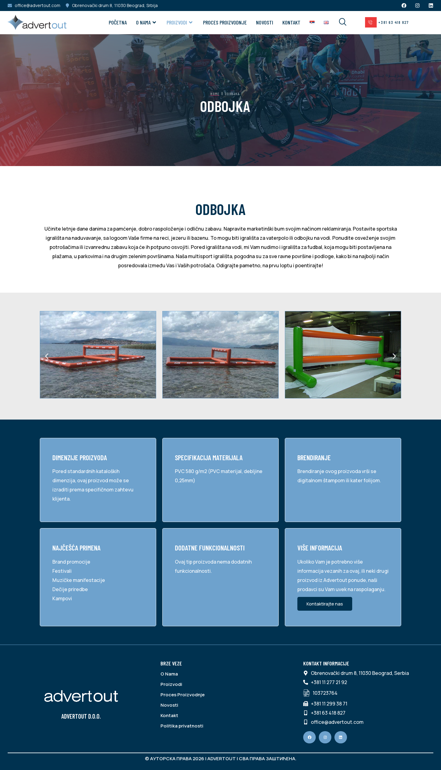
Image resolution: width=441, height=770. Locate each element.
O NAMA (146, 22)
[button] (47, 356)
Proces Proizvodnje (225, 22)
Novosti (264, 22)
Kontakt (291, 22)
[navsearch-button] (338, 22)
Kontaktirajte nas (325, 604)
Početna (118, 22)
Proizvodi (180, 22)
